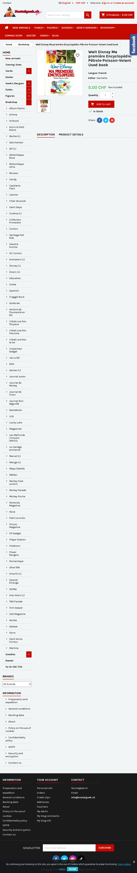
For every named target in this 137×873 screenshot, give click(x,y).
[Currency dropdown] (82, 3)
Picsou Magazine (14, 526)
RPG (11, 364)
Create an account (123, 3)
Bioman (13, 173)
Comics (13, 228)
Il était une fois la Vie (17, 341)
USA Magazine (17, 614)
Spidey (13, 589)
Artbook (14, 120)
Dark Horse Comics (15, 640)
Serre (12, 632)
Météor (13, 474)
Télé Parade (15, 601)
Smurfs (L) (15, 573)
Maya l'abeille (17, 468)
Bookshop (107, 27)
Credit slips (43, 797)
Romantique (16, 561)
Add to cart (101, 104)
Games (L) (15, 370)
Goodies (66, 27)
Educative (15, 278)
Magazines (15, 428)
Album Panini (17, 108)
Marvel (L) (15, 456)
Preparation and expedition (16, 701)
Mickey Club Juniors (16, 482)
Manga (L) (15, 462)
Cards (44, 35)
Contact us (14, 762)
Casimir (13, 194)
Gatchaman (16, 142)
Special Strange (13, 581)
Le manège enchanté (15, 448)
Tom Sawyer (16, 607)
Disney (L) (15, 265)
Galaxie (13, 626)
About (11, 721)
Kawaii (9, 660)
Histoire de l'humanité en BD (17, 312)
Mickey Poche (17, 496)
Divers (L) (14, 272)
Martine (13, 648)
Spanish (14, 290)
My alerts (42, 811)
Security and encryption (14, 755)
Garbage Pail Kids (16, 236)
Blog (55, 35)
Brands (8, 676)
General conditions (19, 708)
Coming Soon (13, 35)
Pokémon (14, 545)
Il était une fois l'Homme (17, 332)
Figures (52, 27)
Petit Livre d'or (17, 518)
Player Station (17, 539)
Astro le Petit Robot (16, 128)
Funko (38, 27)
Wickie (13, 620)
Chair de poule (17, 201)
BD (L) (12, 148)
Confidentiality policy (15, 739)
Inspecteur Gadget (15, 350)
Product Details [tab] (71, 134)
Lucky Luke (15, 422)
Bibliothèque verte (16, 165)
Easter (31, 35)
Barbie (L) (14, 136)
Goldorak (14, 303)
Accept (72, 869)
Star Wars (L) (17, 595)
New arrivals (21, 27)
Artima (13, 114)
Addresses (43, 802)
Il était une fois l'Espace (17, 323)
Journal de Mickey (15, 384)
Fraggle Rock (16, 296)
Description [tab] (46, 134)
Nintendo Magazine (14, 504)
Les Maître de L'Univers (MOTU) (17, 438)
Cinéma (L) (15, 213)
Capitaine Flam (14, 187)
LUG (11, 416)
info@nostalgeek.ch (83, 797)
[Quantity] (105, 95)
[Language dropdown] (66, 3)
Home (6, 52)
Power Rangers (14, 553)
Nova (12, 511)
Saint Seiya (15, 207)
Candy (13, 179)
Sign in (106, 3)
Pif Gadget (15, 533)
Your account (47, 779)
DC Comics (15, 253)
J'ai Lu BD (14, 357)
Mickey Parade (17, 490)
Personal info (44, 788)
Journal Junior (17, 376)
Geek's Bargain (86, 27)
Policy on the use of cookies (18, 730)
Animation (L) (17, 259)
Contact (7, 3)
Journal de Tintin (15, 393)
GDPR (11, 746)
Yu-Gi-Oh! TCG (14, 666)
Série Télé (14, 567)
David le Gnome (13, 246)
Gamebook (15, 410)
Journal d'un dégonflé (16, 402)
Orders (41, 792)
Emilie (12, 284)
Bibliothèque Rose (16, 156)
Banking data (16, 715)
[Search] (68, 15)
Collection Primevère (15, 221)
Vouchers (42, 806)
